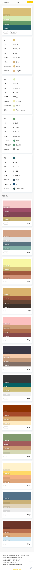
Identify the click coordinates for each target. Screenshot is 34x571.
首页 (17, 2)
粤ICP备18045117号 (17, 569)
